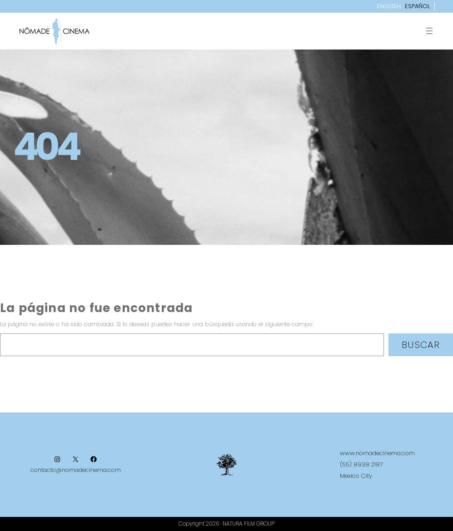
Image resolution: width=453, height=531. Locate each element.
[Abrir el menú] (429, 30)
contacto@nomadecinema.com (75, 470)
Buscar (421, 344)
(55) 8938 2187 (361, 464)
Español (417, 6)
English (389, 6)
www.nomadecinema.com (377, 453)
